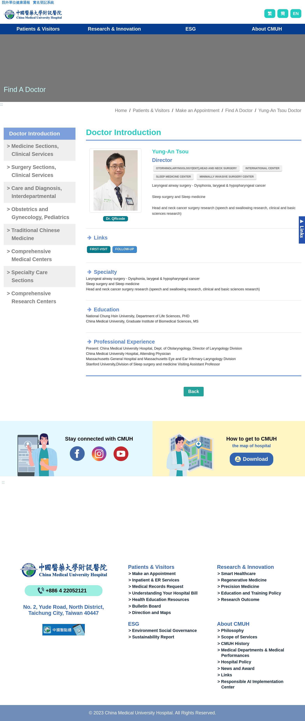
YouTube (120, 453)
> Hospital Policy (234, 661)
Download (255, 459)
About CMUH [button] (267, 29)
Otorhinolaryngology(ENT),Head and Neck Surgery (196, 168)
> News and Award (235, 668)
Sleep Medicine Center (173, 176)
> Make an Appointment (152, 573)
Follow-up (124, 249)
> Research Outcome (238, 599)
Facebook (77, 453)
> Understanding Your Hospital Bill (163, 593)
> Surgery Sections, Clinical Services (31, 171)
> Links (224, 674)
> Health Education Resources (159, 599)
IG (99, 453)
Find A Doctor (238, 110)
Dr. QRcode (115, 219)
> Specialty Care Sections (27, 276)
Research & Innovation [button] (114, 29)
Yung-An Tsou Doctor (279, 110)
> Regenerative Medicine (242, 580)
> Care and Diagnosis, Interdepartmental (34, 192)
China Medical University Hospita (63, 570)
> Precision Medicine (238, 586)
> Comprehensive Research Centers (31, 297)
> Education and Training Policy (249, 593)
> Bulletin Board (145, 606)
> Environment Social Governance (163, 630)
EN (296, 13)
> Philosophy (230, 630)
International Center (262, 168)
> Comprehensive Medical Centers (29, 255)
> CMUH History (233, 643)
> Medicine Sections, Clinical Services (33, 150)
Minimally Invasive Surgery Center (227, 176)
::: (5, 4)
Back (193, 391)
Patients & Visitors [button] (38, 29)
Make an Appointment (197, 110)
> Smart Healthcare (236, 573)
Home (121, 110)
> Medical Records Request (156, 586)
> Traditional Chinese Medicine (33, 234)
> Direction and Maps (150, 612)
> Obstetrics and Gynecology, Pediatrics (38, 213)
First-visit (99, 249)
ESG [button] (190, 29)
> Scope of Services (237, 636)
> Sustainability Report (151, 636)
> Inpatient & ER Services (154, 580)
